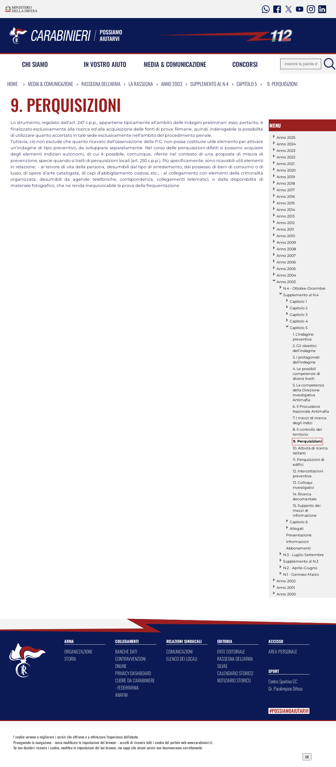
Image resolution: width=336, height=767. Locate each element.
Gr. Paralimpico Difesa (285, 688)
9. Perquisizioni (282, 83)
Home (12, 83)
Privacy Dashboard (50, 756)
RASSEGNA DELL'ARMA (235, 658)
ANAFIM (121, 694)
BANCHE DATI (126, 651)
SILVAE (222, 665)
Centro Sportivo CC (282, 681)
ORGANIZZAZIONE (78, 651)
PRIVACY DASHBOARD (133, 673)
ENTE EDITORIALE (231, 651)
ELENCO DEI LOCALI (181, 658)
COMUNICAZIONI (179, 651)
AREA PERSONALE (282, 651)
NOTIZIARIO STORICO (234, 680)
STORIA (70, 658)
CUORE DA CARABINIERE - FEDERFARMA (135, 684)
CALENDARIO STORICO (235, 673)
